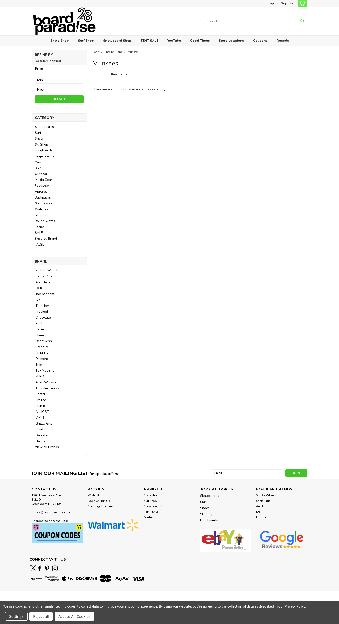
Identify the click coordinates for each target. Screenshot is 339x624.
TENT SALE (149, 40)
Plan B (40, 406)
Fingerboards (44, 156)
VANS (40, 417)
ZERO (40, 376)
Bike (38, 168)
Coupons (260, 40)
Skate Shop (59, 40)
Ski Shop (41, 144)
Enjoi (39, 364)
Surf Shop (86, 40)
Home (95, 52)
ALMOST (42, 411)
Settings (16, 616)
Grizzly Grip (44, 423)
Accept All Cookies (74, 616)
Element (42, 335)
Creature (42, 347)
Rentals (283, 40)
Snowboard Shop (117, 40)
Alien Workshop (48, 382)
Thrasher (42, 306)
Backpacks (43, 197)
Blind (39, 429)
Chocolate (43, 317)
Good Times (200, 40)
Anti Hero (43, 282)
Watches (41, 209)
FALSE (39, 244)
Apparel (41, 191)
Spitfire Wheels (47, 270)
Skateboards (44, 127)
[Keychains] (119, 77)
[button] (59, 69)
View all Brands (47, 447)
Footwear (42, 185)
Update (59, 99)
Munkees (133, 52)
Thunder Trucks (47, 388)
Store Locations (231, 40)
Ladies (39, 227)
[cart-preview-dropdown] (301, 3)
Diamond (42, 359)
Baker (40, 329)
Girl (38, 300)
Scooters (41, 215)
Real (39, 323)
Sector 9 (42, 394)
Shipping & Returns (100, 506)
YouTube (174, 40)
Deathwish (44, 341)
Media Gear (43, 180)
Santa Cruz (44, 276)
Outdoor (41, 174)
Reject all (41, 616)
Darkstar (42, 435)
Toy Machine (45, 370)
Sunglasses (43, 203)
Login (272, 3)
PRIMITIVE (43, 353)
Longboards (43, 150)
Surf (38, 132)
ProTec (41, 400)
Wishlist (93, 495)
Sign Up (287, 3)
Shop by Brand (46, 238)
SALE (39, 233)
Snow (39, 138)
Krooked (42, 311)
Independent (45, 294)
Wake (39, 162)
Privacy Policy (295, 606)
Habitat (41, 441)
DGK (39, 288)
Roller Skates (45, 221)
